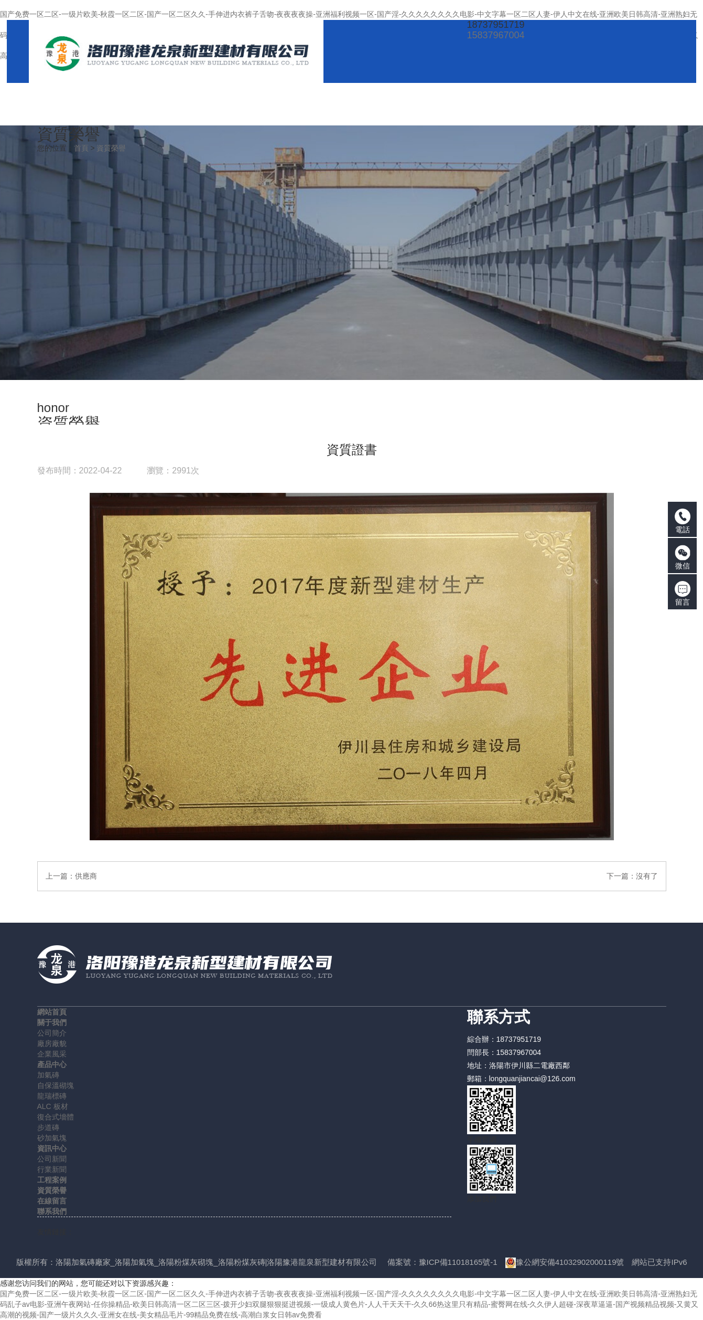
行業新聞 (52, 1169)
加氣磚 (48, 1075)
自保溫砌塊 (55, 1085)
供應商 (86, 876)
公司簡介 (52, 1033)
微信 (682, 557)
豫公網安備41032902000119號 (564, 1262)
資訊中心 (52, 1148)
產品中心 (52, 1064)
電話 (682, 521)
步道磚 (48, 1127)
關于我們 (52, 1022)
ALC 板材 (52, 1106)
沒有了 (647, 876)
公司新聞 (52, 1159)
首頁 (81, 148)
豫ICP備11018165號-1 (458, 1262)
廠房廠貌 (52, 1043)
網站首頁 (52, 1012)
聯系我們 (52, 1211)
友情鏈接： (55, 1232)
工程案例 (52, 1180)
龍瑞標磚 (52, 1096)
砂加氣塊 (52, 1138)
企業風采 (52, 1054)
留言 (682, 593)
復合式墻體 (55, 1117)
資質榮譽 (111, 148)
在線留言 (52, 1201)
